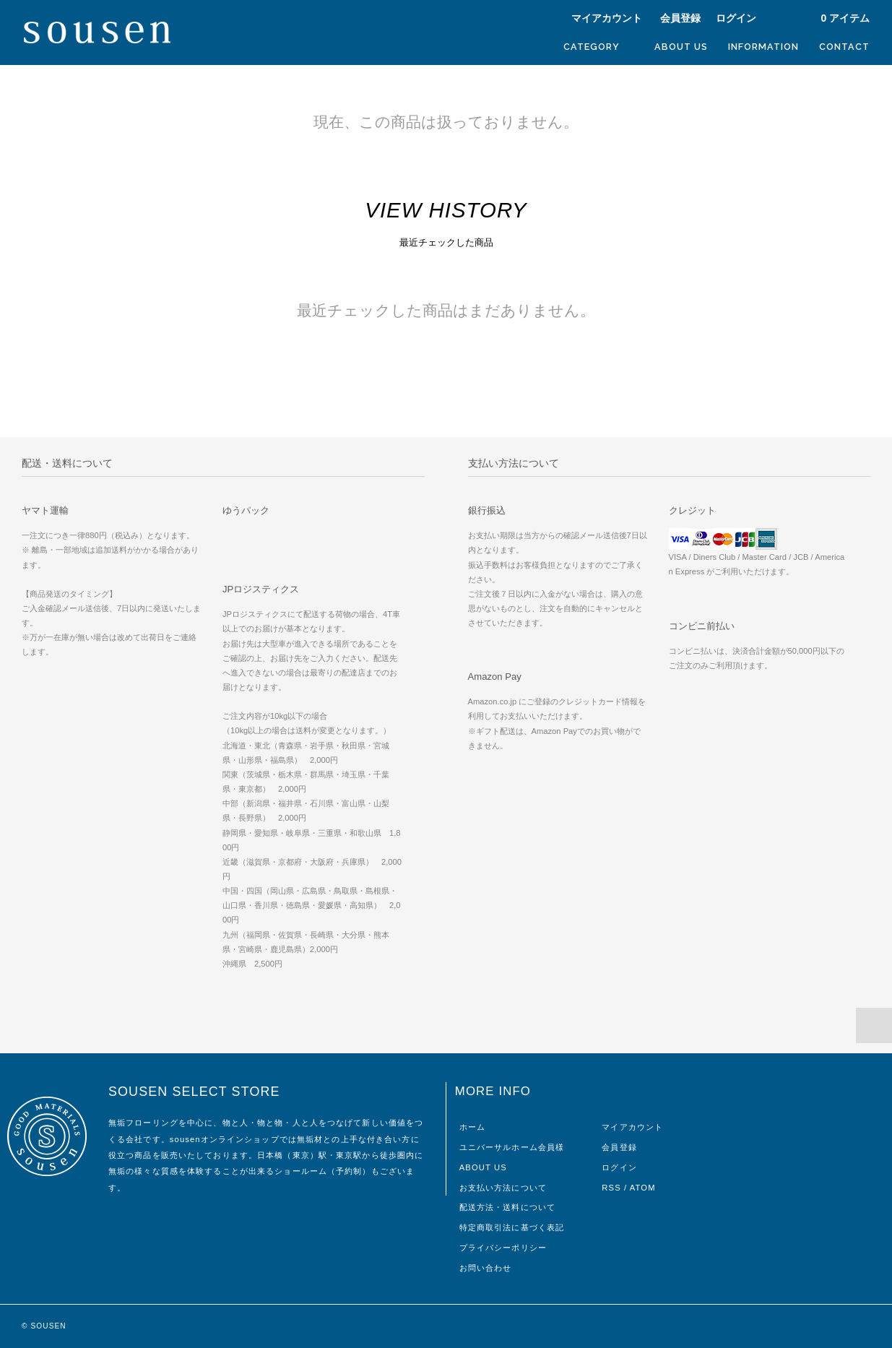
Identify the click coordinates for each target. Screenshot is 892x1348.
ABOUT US (681, 46)
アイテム (838, 18)
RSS (611, 1187)
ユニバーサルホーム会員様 (511, 1147)
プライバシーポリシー (503, 1247)
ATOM (643, 1187)
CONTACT (844, 46)
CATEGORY (598, 46)
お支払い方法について (503, 1187)
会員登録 (680, 18)
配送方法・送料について (507, 1207)
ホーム (472, 1127)
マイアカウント (606, 18)
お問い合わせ (485, 1267)
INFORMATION (763, 46)
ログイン (736, 18)
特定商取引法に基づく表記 (511, 1227)
